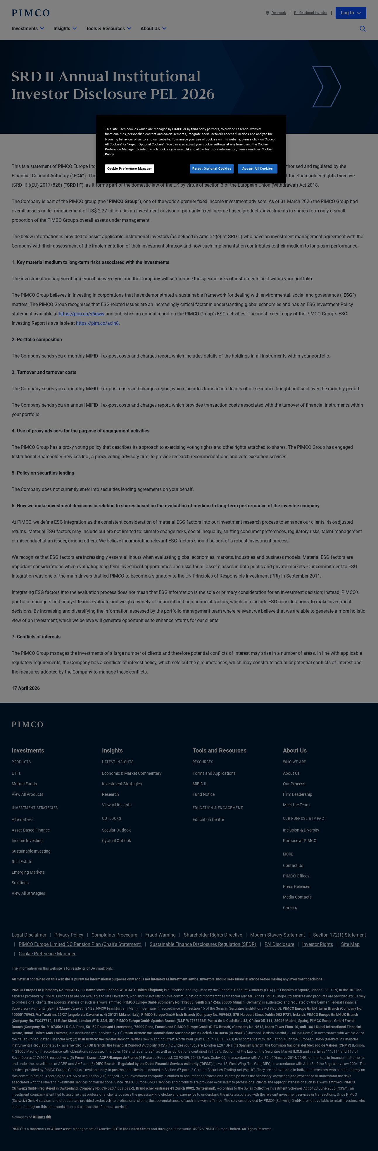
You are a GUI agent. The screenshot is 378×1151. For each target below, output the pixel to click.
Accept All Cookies (257, 168)
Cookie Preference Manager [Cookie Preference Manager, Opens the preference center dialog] (129, 168)
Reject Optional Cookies (211, 168)
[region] (191, 149)
